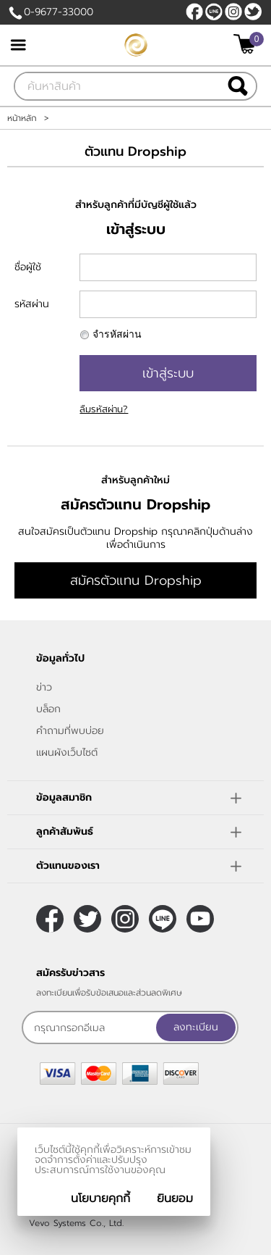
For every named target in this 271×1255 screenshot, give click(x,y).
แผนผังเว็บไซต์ (67, 752)
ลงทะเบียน (195, 1027)
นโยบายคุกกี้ (100, 1198)
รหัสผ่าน (31, 304)
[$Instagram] (233, 11)
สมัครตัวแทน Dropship (136, 580)
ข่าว (44, 687)
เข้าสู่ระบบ (168, 373)
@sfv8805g (214, 11)
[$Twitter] (253, 11)
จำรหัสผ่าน (117, 334)
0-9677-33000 (58, 12)
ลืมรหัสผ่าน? (103, 409)
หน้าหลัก (22, 118)
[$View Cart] (246, 44)
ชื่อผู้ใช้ (27, 267)
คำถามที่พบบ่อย (70, 730)
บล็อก (48, 709)
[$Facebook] (194, 11)
